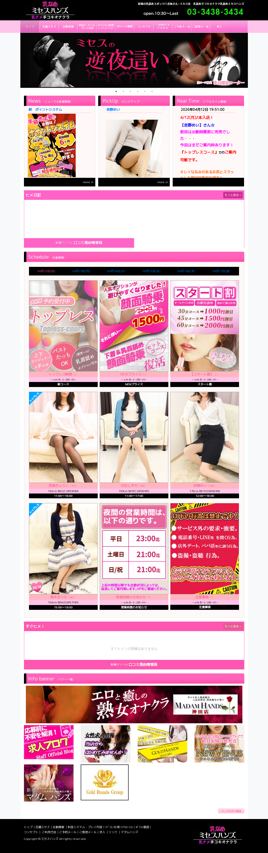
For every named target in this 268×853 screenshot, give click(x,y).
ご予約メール (67, 832)
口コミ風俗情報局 (88, 243)
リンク (113, 832)
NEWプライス (131, 374)
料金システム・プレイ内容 (85, 827)
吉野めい (113, 109)
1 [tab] (116, 91)
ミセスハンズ (49, 839)
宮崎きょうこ (59, 485)
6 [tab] (152, 91)
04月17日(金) (221, 271)
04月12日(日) (46, 271)
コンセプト (31, 832)
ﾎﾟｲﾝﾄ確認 (142, 827)
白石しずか (129, 485)
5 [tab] (145, 91)
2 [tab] (123, 91)
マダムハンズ (129, 832)
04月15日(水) (151, 271)
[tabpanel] (134, 60)
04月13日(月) (81, 271)
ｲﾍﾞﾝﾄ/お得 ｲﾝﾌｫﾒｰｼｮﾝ (119, 827)
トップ (28, 827)
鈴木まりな (58, 597)
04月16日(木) (186, 271)
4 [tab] (137, 91)
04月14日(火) (116, 271)
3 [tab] (130, 91)
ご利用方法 (49, 832)
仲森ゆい (200, 485)
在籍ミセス (42, 827)
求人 (102, 832)
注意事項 (202, 597)
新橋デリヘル (64, 243)
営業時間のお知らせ (131, 597)
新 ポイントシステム (45, 109)
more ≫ (88, 182)
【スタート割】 (202, 374)
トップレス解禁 (60, 374)
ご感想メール (88, 832)
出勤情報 (59, 827)
